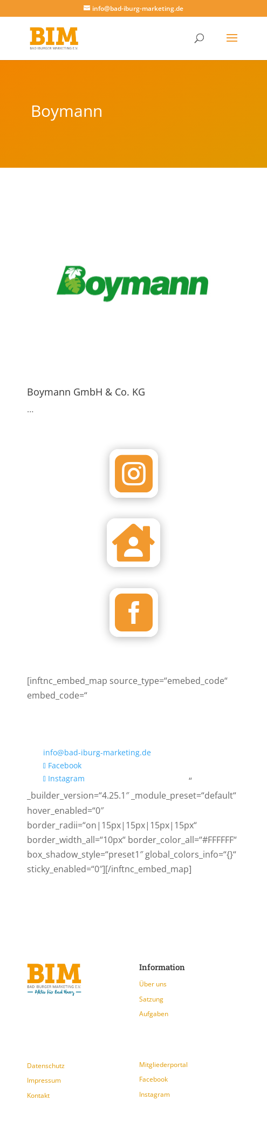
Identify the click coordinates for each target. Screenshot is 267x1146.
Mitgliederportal (163, 1064)
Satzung (151, 999)
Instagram (154, 1094)
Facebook (153, 1079)
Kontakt (38, 1095)
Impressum (44, 1080)
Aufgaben (153, 1013)
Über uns (153, 984)
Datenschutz (46, 1065)
